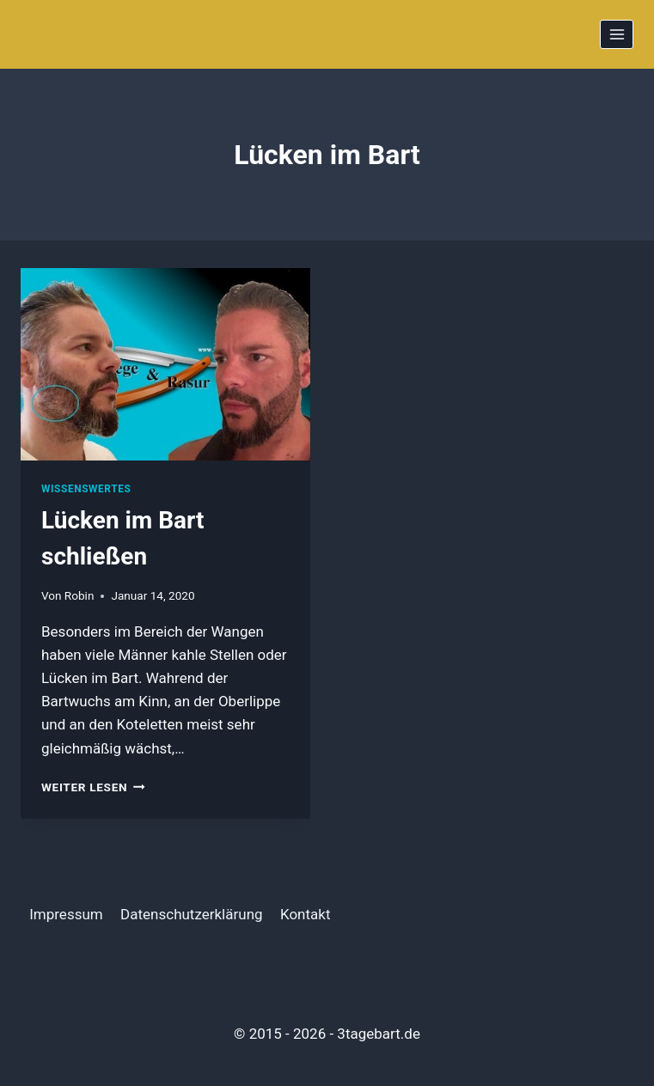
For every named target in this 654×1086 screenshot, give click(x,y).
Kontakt (305, 914)
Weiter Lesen (93, 787)
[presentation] (165, 364)
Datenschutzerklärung (191, 914)
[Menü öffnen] (616, 34)
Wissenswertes (86, 489)
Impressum (66, 914)
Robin (79, 595)
